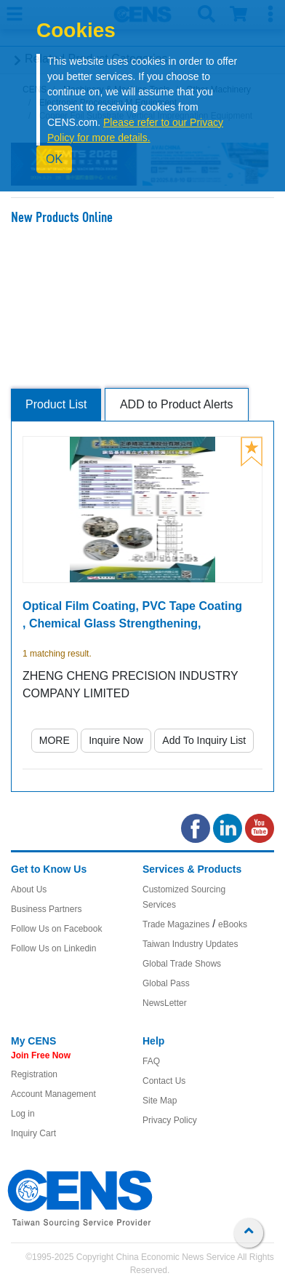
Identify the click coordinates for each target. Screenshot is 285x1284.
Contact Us (163, 1081)
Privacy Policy (169, 1120)
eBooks (232, 924)
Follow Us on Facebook (56, 929)
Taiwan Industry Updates (190, 944)
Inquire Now (116, 740)
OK (54, 159)
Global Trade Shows (181, 964)
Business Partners (46, 909)
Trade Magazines (175, 924)
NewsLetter (164, 1003)
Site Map (159, 1100)
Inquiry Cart (33, 1133)
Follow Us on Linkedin (53, 948)
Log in (23, 1114)
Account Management (53, 1094)
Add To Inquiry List (204, 740)
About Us (29, 889)
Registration (34, 1074)
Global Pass (166, 983)
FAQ (151, 1061)
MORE (54, 740)
